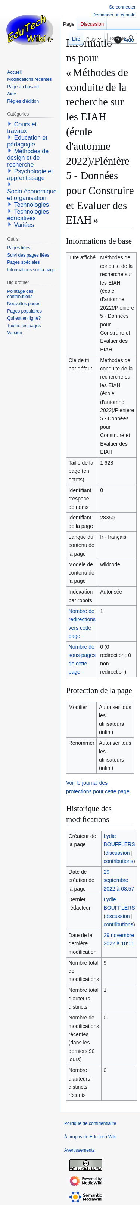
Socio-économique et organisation (32, 194)
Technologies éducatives (28, 214)
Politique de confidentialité (90, 1123)
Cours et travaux (22, 127)
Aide (123, 40)
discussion (117, 853)
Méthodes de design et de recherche (28, 158)
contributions (118, 861)
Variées (24, 225)
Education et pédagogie (27, 141)
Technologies (31, 205)
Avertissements (79, 1150)
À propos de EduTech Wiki (90, 1136)
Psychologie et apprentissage (30, 174)
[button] (9, 123)
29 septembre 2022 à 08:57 (118, 880)
